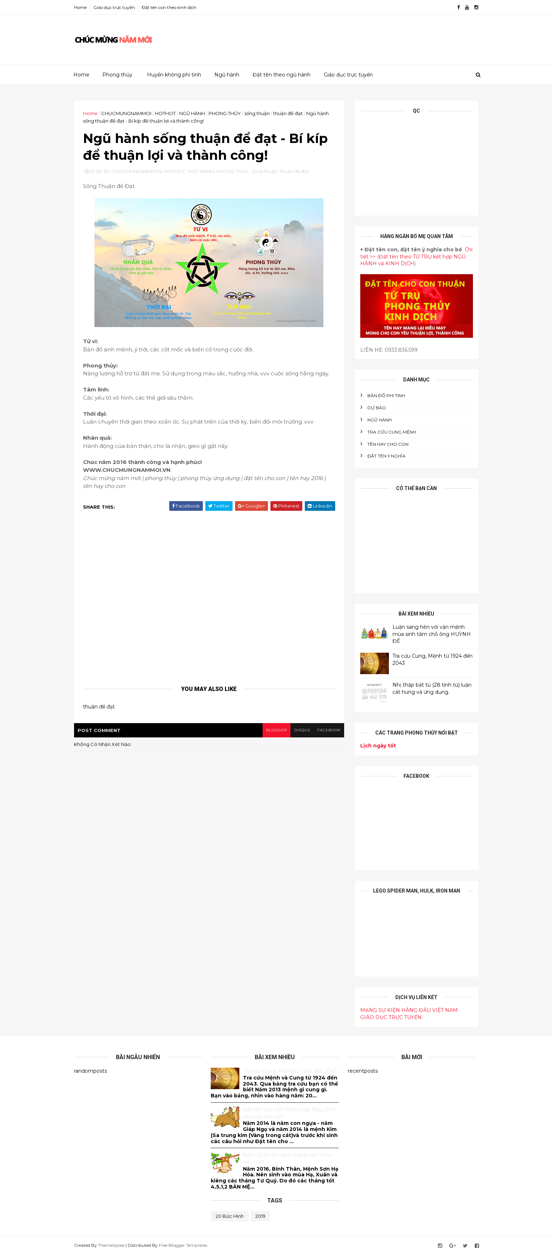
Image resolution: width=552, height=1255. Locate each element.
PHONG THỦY (225, 113)
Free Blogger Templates (183, 1245)
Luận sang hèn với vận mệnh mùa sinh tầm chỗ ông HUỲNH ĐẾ (431, 634)
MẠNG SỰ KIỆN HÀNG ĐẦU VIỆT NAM (409, 1010)
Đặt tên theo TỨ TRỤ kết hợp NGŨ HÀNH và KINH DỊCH (413, 260)
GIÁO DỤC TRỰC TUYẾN (391, 1017)
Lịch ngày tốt (378, 745)
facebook (329, 730)
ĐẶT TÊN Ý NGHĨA (386, 456)
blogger (276, 730)
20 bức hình (230, 1216)
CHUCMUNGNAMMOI (126, 113)
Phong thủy (117, 74)
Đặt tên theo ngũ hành (282, 74)
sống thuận (257, 113)
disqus (302, 730)
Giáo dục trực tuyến (114, 7)
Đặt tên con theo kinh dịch (169, 7)
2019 (260, 1216)
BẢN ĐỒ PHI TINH (386, 395)
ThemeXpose (111, 1245)
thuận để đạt (288, 113)
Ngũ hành (226, 74)
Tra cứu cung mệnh (391, 432)
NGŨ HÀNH (192, 113)
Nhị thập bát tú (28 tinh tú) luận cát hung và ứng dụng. (432, 688)
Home (80, 7)
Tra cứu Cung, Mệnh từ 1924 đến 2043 (290, 1071)
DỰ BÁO (376, 407)
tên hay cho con (388, 444)
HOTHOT (165, 113)
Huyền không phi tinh (174, 74)
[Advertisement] (348, 37)
